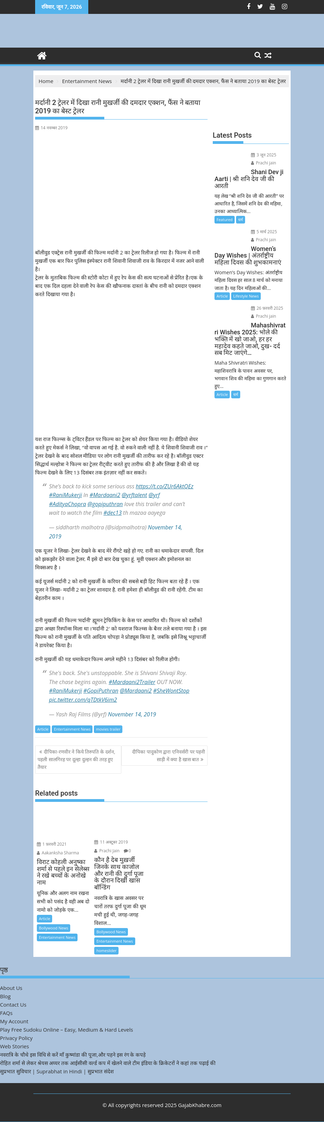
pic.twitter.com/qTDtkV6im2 (83, 700)
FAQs (6, 1012)
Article (42, 729)
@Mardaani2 (136, 690)
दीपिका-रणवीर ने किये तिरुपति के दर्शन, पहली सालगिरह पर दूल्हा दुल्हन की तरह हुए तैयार (76, 759)
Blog (5, 996)
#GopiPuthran (101, 690)
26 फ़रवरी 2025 (267, 308)
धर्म (240, 219)
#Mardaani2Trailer (132, 682)
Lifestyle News (246, 296)
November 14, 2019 (132, 714)
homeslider (106, 950)
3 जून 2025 (263, 155)
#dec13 (113, 513)
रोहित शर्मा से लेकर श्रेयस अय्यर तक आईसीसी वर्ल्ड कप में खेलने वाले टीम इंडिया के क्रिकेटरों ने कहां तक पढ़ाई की (108, 1062)
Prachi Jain (106, 851)
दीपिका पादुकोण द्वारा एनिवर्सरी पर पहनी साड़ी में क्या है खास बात (168, 755)
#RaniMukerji (65, 495)
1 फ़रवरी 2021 (52, 844)
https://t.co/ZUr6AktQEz (165, 486)
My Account (14, 1021)
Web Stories (14, 1046)
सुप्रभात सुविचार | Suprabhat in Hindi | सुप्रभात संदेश (57, 1071)
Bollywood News (53, 927)
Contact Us (13, 1004)
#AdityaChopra (67, 504)
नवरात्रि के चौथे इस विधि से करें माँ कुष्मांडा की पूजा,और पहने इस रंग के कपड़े (73, 1054)
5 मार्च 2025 (264, 232)
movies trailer (108, 729)
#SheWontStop (171, 690)
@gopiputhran (105, 504)
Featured (225, 219)
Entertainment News (72, 729)
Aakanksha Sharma (58, 853)
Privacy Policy (16, 1037)
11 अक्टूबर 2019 (111, 842)
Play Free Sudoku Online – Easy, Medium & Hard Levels (66, 1029)
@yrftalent (134, 495)
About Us (11, 987)
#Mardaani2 (104, 495)
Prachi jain (263, 163)
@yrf (154, 495)
